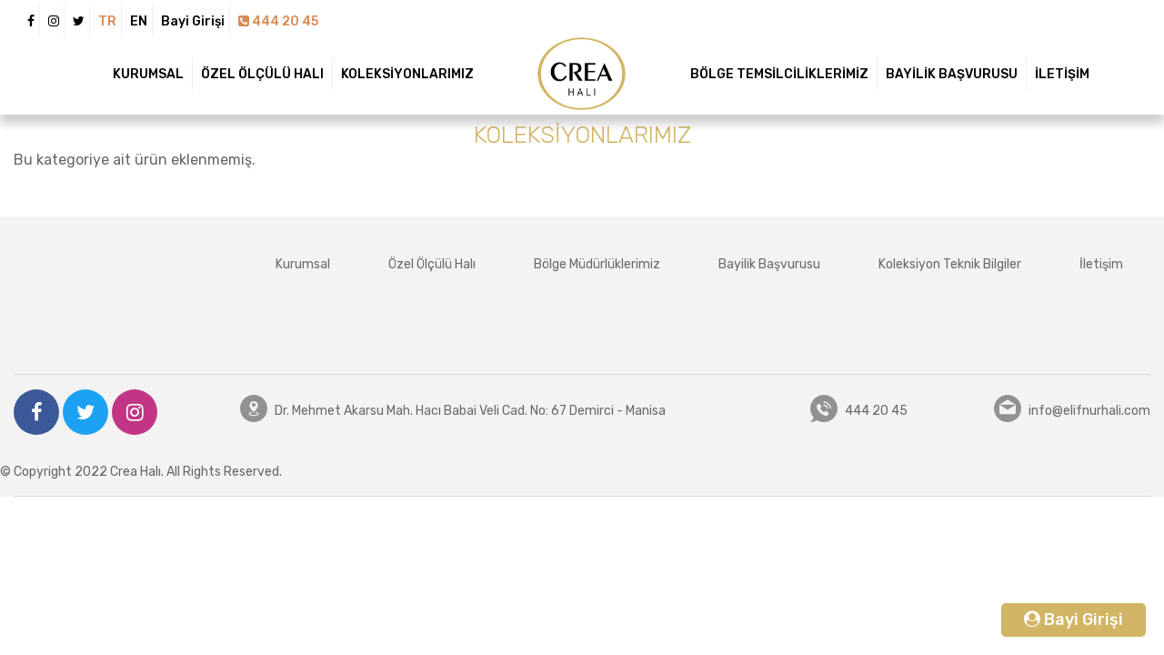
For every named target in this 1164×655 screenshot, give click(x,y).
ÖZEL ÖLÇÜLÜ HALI (262, 74)
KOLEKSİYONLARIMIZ (407, 74)
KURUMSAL (148, 74)
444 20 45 (278, 21)
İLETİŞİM (1062, 74)
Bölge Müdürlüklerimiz (597, 264)
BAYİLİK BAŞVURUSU (952, 74)
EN (138, 21)
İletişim (1101, 264)
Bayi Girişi (193, 21)
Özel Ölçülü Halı (432, 264)
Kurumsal (303, 264)
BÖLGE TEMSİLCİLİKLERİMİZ (779, 74)
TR (107, 21)
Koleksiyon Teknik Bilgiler (949, 264)
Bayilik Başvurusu (769, 264)
